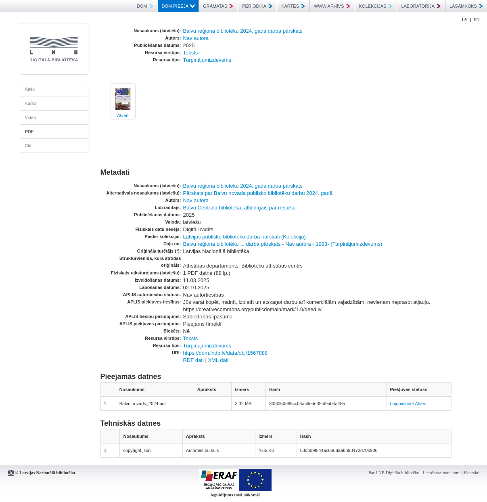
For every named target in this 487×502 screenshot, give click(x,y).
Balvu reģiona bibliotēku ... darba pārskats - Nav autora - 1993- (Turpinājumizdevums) (282, 244)
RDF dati (193, 360)
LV (465, 19)
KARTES (293, 6)
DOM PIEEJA (178, 6)
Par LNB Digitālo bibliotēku (394, 472)
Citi (28, 145)
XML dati (218, 360)
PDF (29, 131)
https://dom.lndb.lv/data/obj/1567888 (225, 353)
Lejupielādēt (402, 403)
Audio (30, 103)
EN (477, 19)
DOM (145, 6)
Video (30, 117)
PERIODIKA (257, 6)
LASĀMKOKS (466, 6)
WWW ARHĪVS (332, 6)
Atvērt (123, 115)
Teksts (190, 53)
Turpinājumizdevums (207, 60)
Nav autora (196, 38)
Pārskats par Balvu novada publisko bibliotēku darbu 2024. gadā (258, 193)
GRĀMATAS (218, 6)
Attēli (30, 89)
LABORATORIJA (421, 6)
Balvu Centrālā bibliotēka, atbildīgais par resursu (239, 208)
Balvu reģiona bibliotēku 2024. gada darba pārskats (243, 31)
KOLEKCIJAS (376, 6)
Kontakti (472, 472)
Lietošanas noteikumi (441, 472)
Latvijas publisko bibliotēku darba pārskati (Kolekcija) (244, 237)
